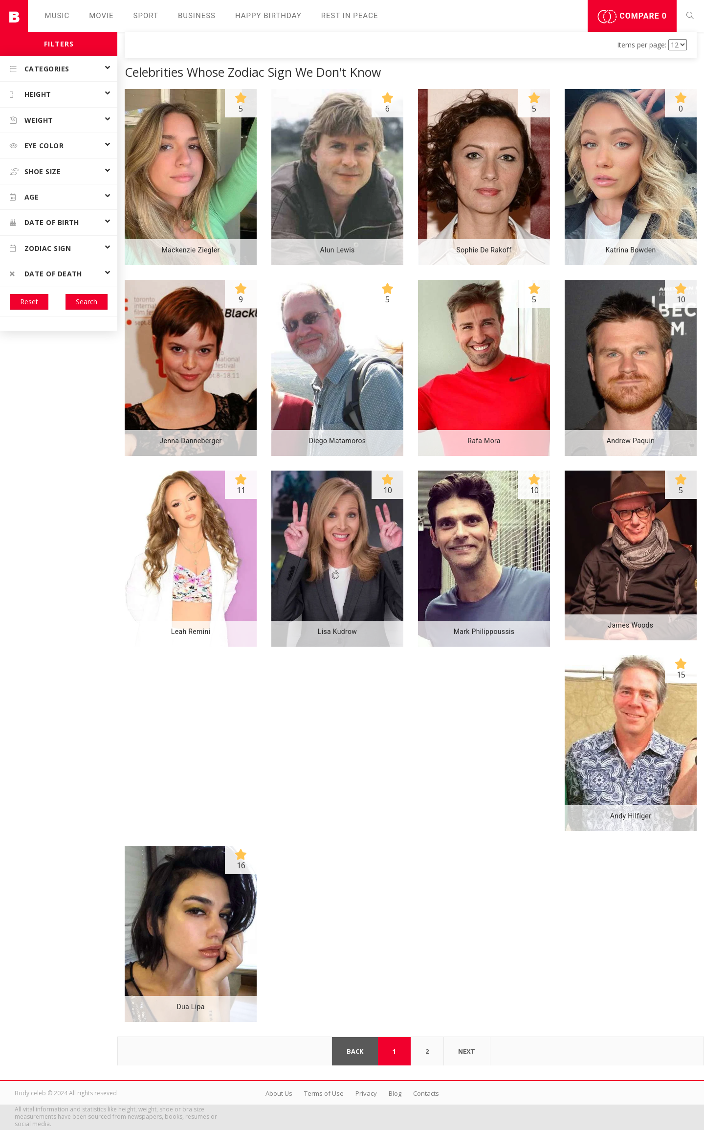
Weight (31, 120)
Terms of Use (324, 1093)
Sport (145, 15)
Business (197, 15)
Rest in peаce (349, 15)
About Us (278, 1093)
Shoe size (35, 171)
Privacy (366, 1093)
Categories (39, 68)
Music (57, 15)
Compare (632, 16)
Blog (395, 1093)
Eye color (37, 145)
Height (30, 94)
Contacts (426, 1093)
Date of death (46, 273)
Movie (101, 15)
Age (24, 197)
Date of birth (44, 222)
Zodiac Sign (40, 248)
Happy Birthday (268, 15)
